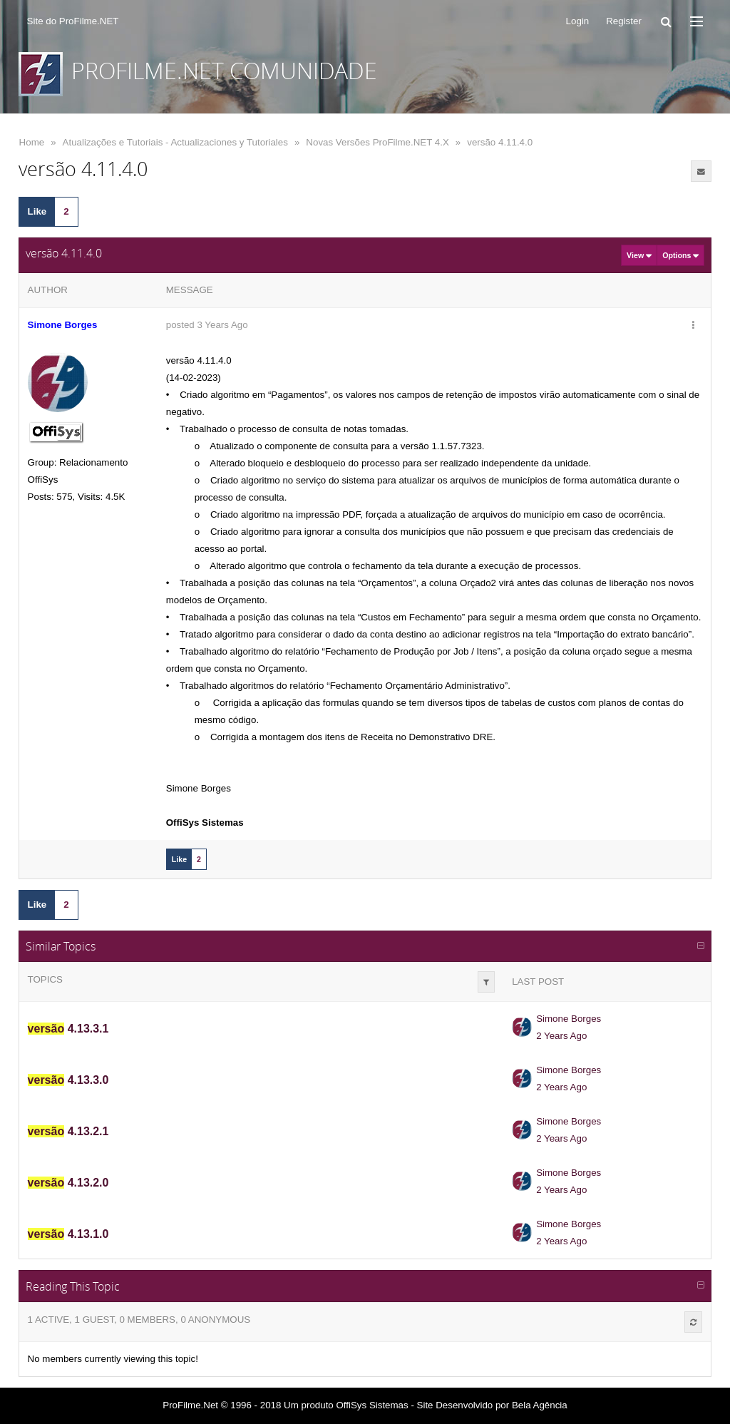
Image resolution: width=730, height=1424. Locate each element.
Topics (45, 979)
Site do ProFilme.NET (73, 21)
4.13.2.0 (68, 1183)
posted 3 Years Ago (207, 324)
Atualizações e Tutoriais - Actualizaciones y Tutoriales (175, 142)
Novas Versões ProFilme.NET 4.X (377, 142)
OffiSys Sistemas (372, 1405)
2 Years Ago (561, 1035)
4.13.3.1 (68, 1029)
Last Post (538, 981)
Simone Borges (568, 1018)
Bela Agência (539, 1405)
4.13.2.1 (68, 1131)
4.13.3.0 (68, 1080)
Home (32, 142)
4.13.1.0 (68, 1234)
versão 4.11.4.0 (500, 142)
